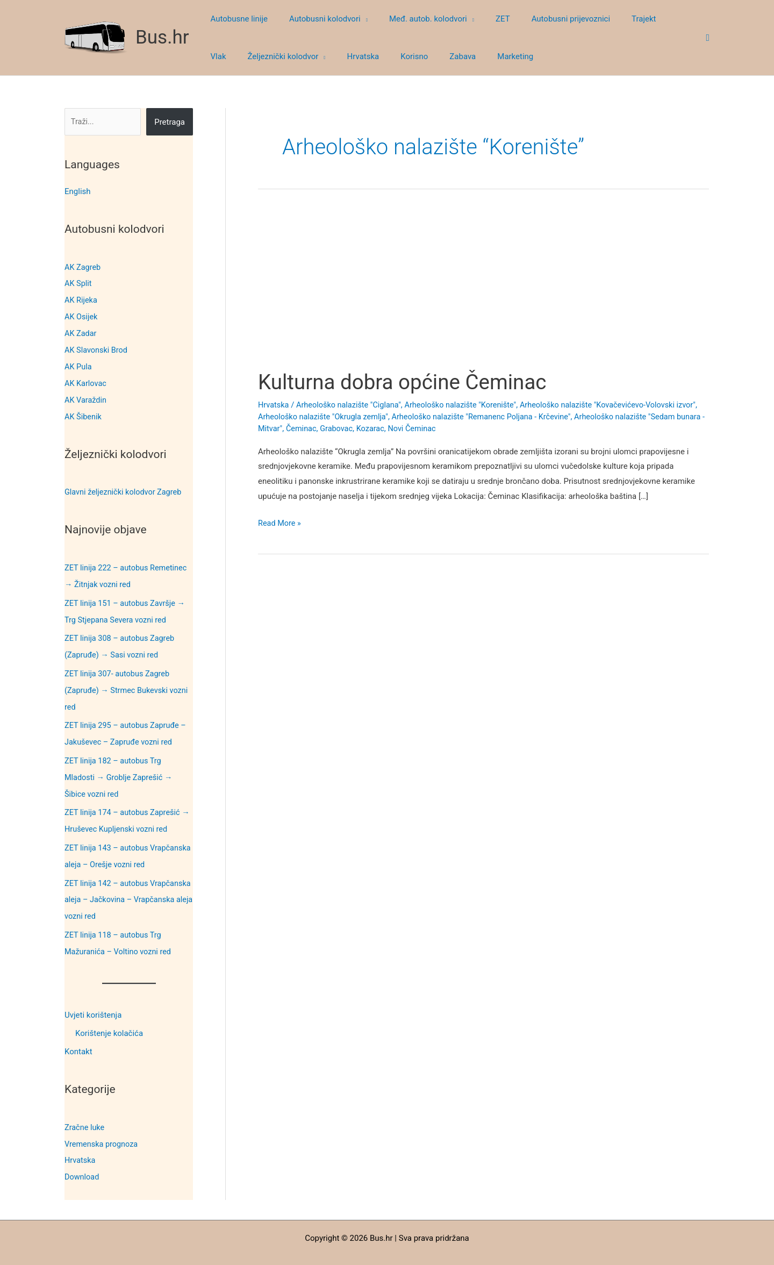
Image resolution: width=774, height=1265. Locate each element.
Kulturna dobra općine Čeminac (407, 382)
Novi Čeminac (478, 428)
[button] (356, 19)
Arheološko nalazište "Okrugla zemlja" (349, 416)
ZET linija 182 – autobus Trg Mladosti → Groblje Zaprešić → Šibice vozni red (120, 766)
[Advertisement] (483, 289)
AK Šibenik (83, 412)
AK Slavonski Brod (97, 347)
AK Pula (78, 363)
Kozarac (434, 428)
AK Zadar (81, 331)
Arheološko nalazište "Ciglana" (351, 405)
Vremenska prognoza (102, 1125)
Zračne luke (85, 1109)
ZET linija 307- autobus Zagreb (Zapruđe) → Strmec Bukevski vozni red (128, 681)
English (77, 191)
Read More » (280, 523)
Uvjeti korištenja (92, 998)
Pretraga (169, 122)
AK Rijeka (81, 299)
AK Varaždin (86, 396)
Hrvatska (80, 1141)
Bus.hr (162, 37)
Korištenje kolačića (109, 1016)
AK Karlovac (86, 379)
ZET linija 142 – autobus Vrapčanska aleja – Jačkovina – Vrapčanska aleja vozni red (121, 884)
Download (82, 1157)
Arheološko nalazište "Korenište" (468, 405)
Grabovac (400, 428)
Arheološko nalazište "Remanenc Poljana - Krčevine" (513, 416)
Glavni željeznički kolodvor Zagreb (125, 486)
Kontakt (78, 1034)
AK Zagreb (83, 266)
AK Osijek (81, 315)
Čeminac (363, 428)
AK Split (78, 283)
